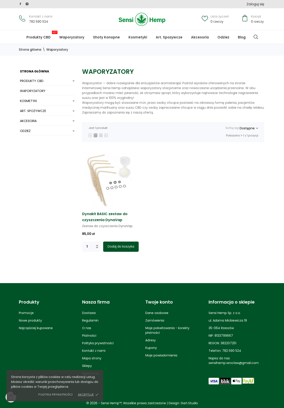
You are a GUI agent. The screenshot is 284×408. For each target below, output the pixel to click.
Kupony (151, 348)
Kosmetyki (137, 37)
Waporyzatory (71, 37)
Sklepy (87, 366)
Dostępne (249, 128)
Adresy (150, 340)
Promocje (26, 313)
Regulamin (90, 320)
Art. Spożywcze (169, 37)
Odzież (223, 37)
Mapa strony (91, 358)
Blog (245, 35)
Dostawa (89, 313)
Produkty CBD (41, 35)
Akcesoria (200, 37)
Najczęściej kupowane (36, 328)
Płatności (89, 335)
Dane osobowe (156, 313)
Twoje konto (159, 302)
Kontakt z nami (40, 16)
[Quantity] (91, 247)
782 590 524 (38, 21)
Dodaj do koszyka (121, 246)
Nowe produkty (30, 320)
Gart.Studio (189, 403)
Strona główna (34, 71)
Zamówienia (154, 320)
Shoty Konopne (110, 35)
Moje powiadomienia (161, 355)
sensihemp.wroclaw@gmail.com (234, 363)
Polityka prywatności (55, 394)
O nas (86, 328)
